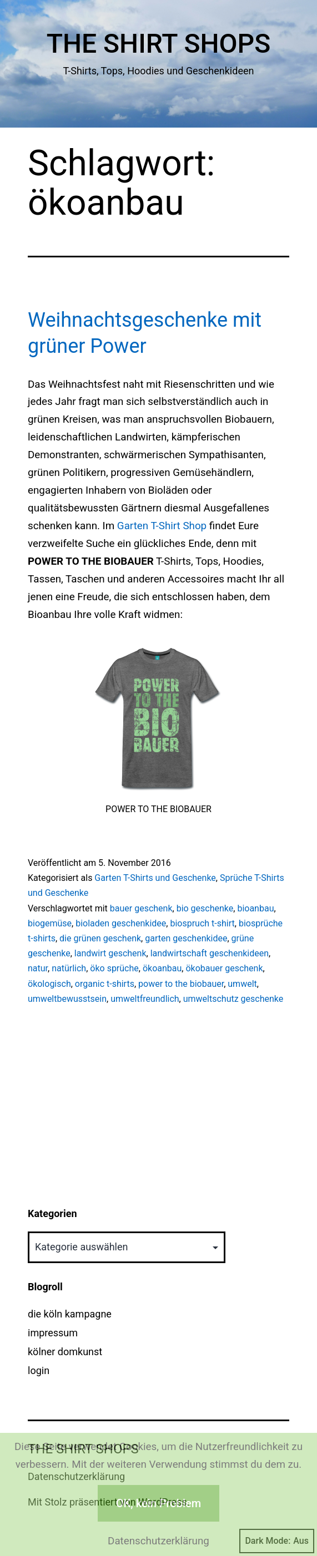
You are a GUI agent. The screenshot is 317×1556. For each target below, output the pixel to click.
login (38, 1370)
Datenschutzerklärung (158, 1541)
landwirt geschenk (110, 953)
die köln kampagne (70, 1314)
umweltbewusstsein (67, 999)
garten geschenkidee (186, 938)
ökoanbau (162, 968)
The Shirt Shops (159, 43)
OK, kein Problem (158, 1503)
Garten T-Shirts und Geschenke (155, 878)
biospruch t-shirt (202, 923)
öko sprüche (114, 968)
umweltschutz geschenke (233, 999)
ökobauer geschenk (224, 968)
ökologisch (49, 984)
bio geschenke (205, 908)
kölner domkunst (65, 1351)
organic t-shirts (104, 984)
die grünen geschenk (100, 938)
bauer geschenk (141, 908)
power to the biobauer (181, 984)
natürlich (69, 968)
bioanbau (255, 908)
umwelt (242, 984)
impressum (53, 1333)
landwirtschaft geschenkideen (209, 953)
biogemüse (50, 923)
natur (38, 968)
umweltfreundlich (144, 999)
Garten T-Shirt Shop (162, 526)
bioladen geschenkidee (121, 923)
